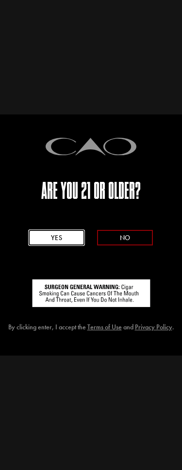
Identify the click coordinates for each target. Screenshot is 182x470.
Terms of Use (104, 327)
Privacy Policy (153, 327)
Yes (57, 238)
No (125, 238)
